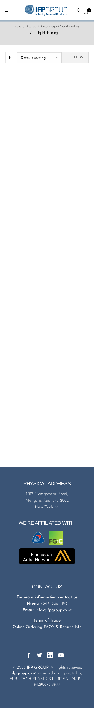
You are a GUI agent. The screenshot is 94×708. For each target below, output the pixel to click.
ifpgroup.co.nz (24, 673)
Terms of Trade (47, 620)
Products (31, 26)
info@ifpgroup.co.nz (53, 610)
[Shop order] (39, 57)
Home (18, 26)
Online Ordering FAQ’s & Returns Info (47, 627)
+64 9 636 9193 (54, 604)
